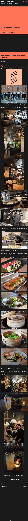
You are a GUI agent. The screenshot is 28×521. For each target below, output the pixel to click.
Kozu (11, 67)
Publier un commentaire (10, 32)
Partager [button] (3, 32)
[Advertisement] (14, 42)
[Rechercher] (23, 1)
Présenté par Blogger (14, 520)
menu (3, 250)
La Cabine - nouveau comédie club (11, 27)
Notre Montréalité (7, 2)
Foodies (5, 486)
